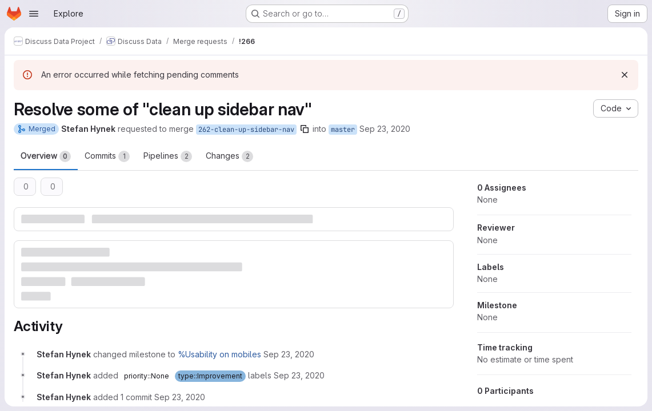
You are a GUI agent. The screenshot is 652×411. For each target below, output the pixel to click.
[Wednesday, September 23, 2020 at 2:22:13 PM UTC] (179, 397)
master (343, 129)
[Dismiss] (624, 75)
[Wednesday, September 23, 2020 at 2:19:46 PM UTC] (288, 354)
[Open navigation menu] (34, 14)
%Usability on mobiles (219, 354)
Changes (229, 156)
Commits (107, 156)
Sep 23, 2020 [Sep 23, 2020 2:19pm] (384, 129)
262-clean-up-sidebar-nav (246, 129)
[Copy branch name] (304, 129)
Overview (46, 156)
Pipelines (167, 156)
